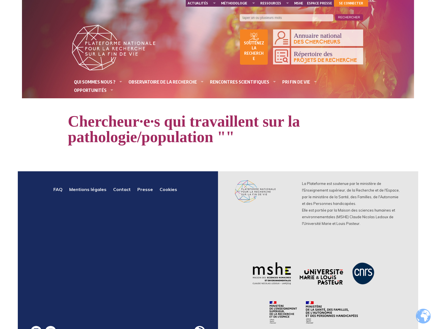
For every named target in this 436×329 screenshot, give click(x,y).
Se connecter (351, 3)
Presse (145, 189)
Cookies (168, 189)
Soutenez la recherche (254, 51)
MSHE (298, 3)
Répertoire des (327, 57)
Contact (122, 189)
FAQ (58, 189)
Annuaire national (327, 38)
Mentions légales (87, 189)
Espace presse (319, 3)
